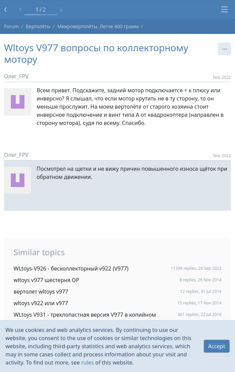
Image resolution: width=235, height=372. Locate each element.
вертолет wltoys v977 (41, 291)
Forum (11, 26)
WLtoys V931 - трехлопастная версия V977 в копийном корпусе (85, 318)
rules (87, 362)
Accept (216, 346)
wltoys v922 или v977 (41, 303)
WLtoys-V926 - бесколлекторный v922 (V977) (71, 268)
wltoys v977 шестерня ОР (46, 280)
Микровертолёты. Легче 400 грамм (97, 26)
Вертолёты (38, 26)
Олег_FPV (16, 76)
